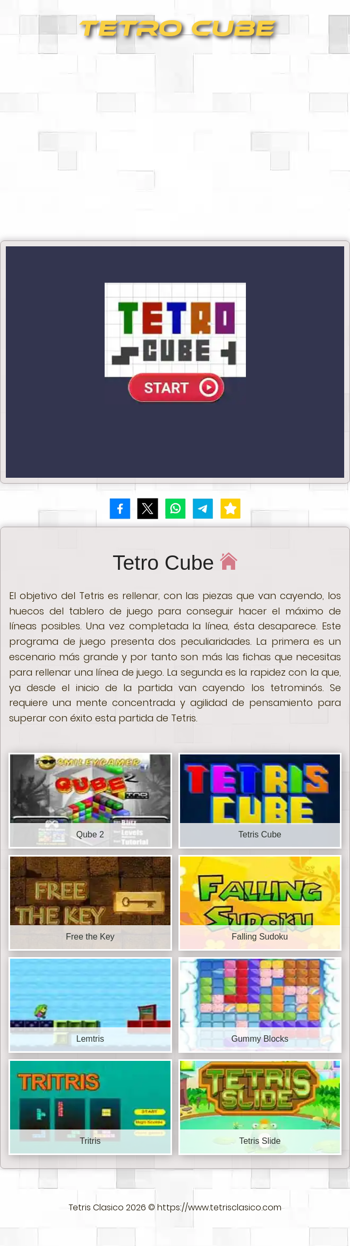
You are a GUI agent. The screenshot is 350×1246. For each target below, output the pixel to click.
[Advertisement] (175, 144)
